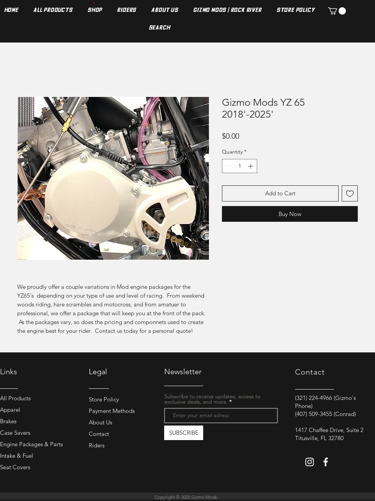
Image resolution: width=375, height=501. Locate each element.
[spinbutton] (239, 166)
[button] (337, 11)
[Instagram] (309, 462)
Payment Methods (112, 410)
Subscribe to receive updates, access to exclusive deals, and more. (212, 399)
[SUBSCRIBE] (183, 433)
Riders (96, 445)
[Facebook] (325, 462)
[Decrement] (228, 166)
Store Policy (104, 399)
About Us (100, 422)
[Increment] (251, 166)
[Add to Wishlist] (350, 193)
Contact (99, 433)
